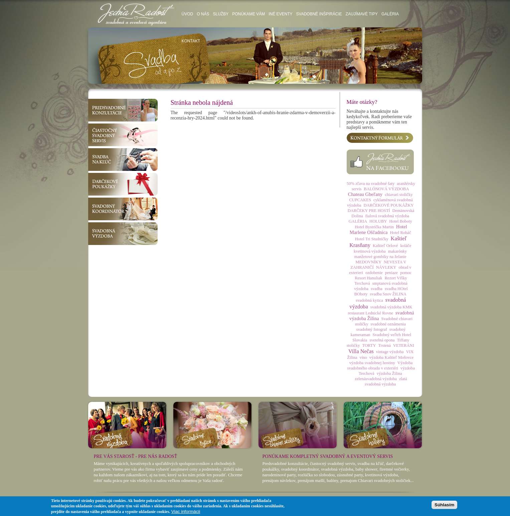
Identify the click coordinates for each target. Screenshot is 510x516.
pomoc (405, 272)
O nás (203, 14)
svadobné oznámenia (388, 324)
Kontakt (191, 41)
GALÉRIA (358, 221)
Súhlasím (444, 504)
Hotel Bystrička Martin (374, 227)
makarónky (397, 251)
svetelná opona (381, 340)
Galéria (390, 14)
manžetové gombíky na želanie (380, 256)
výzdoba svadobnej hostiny (372, 362)
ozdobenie (374, 272)
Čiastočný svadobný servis (123, 134)
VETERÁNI (403, 345)
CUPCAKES (360, 200)
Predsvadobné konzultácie (123, 110)
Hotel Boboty (400, 221)
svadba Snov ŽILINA (388, 294)
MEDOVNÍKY (368, 262)
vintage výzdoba (390, 351)
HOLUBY (378, 221)
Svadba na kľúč (123, 159)
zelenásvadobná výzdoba (376, 378)
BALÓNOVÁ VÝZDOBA (386, 189)
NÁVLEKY (386, 267)
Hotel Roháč (400, 232)
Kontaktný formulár (380, 138)
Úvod (187, 14)
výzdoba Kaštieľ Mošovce (391, 357)
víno (363, 357)
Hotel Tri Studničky (371, 239)
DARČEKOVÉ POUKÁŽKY (389, 205)
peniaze (391, 272)
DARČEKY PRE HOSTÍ (369, 210)
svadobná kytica (369, 300)
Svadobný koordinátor (123, 209)
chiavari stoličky (399, 194)
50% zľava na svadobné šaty (371, 183)
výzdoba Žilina (389, 373)
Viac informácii (185, 511)
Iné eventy (280, 14)
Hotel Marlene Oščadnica (378, 229)
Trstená (384, 345)
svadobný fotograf (371, 329)
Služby (221, 14)
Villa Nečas (361, 351)
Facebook (380, 162)
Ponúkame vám (248, 14)
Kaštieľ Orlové (385, 245)
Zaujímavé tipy (362, 14)
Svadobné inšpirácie (319, 14)
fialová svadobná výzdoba (387, 216)
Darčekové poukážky (123, 184)
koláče (405, 245)
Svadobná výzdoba (123, 233)
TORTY (369, 345)
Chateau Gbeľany (365, 194)
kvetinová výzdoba (369, 251)
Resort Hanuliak (368, 278)
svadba (376, 288)
